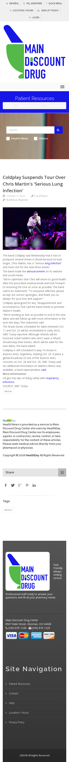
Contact (13, 693)
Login (34, 17)
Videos (41, 138)
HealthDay (32, 455)
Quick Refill (54, 3)
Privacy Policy (16, 722)
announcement (36, 271)
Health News (17, 138)
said (43, 369)
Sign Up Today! (48, 10)
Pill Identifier (32, 3)
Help (11, 703)
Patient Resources (30, 105)
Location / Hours (21, 10)
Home (10, 105)
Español (12, 3)
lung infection (53, 263)
